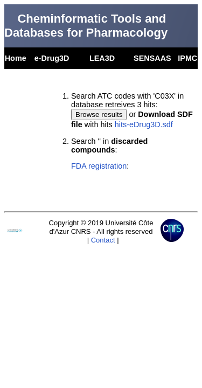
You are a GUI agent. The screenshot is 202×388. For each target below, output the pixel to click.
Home (15, 58)
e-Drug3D (51, 58)
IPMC (187, 58)
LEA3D (102, 58)
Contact (103, 240)
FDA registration (99, 166)
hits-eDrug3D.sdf (144, 124)
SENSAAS (152, 58)
